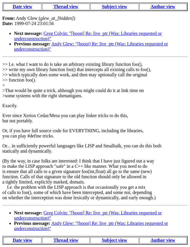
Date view (22, 6)
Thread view (65, 6)
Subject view (114, 6)
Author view (163, 6)
